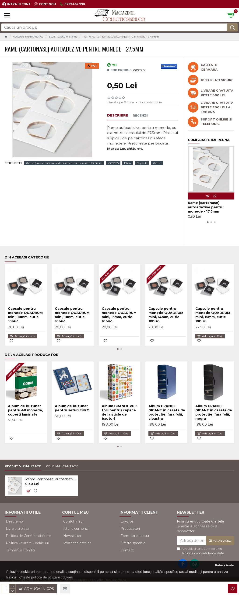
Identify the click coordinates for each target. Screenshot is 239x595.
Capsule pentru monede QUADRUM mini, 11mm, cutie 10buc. (72, 314)
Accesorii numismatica (28, 36)
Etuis (127, 163)
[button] (207, 222)
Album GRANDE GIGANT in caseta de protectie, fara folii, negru (213, 412)
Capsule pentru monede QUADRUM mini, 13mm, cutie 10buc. (119, 314)
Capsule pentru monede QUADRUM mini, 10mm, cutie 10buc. (25, 314)
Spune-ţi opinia (150, 102)
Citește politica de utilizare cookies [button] (46, 577)
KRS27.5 (113, 163)
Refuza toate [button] (224, 565)
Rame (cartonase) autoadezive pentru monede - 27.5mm (64, 163)
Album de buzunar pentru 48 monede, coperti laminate (25, 410)
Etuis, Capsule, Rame (63, 36)
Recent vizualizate (23, 466)
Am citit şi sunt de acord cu (201, 551)
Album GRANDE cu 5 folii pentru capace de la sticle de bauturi (119, 412)
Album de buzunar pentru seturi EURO (72, 408)
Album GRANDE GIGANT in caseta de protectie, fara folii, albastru (166, 412)
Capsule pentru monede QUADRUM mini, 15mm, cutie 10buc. (212, 314)
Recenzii (140, 115)
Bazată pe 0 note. (121, 102)
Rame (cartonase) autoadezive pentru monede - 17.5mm (206, 207)
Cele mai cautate (62, 466)
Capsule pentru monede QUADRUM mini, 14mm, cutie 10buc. (165, 314)
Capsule (142, 163)
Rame (157, 163)
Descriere (117, 115)
